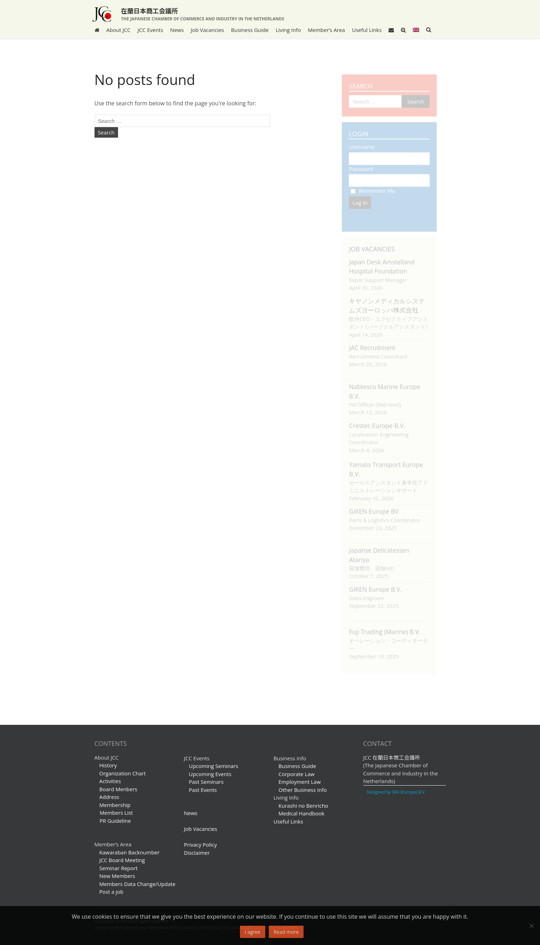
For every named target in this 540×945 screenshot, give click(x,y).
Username (361, 143)
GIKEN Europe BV (373, 508)
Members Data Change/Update (137, 883)
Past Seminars (206, 781)
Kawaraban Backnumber (129, 852)
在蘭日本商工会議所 (149, 10)
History (108, 765)
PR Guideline (113, 820)
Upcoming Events (210, 773)
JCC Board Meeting (122, 860)
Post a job (111, 891)
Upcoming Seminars (213, 765)
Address (109, 796)
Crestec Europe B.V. (377, 422)
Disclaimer (197, 852)
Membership (115, 804)
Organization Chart (122, 773)
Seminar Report (118, 868)
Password (361, 165)
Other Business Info (303, 789)
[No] (531, 925)
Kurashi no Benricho (303, 805)
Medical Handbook (302, 813)
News (177, 29)
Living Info (288, 29)
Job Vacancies (207, 29)
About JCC (118, 29)
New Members (117, 875)
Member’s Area (326, 29)
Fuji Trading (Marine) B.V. (384, 628)
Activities (110, 781)
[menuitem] (416, 30)
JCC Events (150, 29)
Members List (114, 812)
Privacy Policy (200, 844)
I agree (252, 931)
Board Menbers (118, 789)
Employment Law (300, 781)
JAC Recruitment (372, 344)
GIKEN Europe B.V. (375, 586)
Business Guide (250, 29)
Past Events (203, 789)
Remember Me (373, 187)
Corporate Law (297, 773)
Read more (286, 931)
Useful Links (367, 29)
